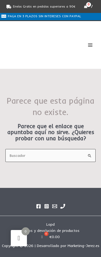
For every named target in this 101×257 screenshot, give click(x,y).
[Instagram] (46, 206)
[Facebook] (38, 206)
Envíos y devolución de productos (50, 230)
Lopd (50, 224)
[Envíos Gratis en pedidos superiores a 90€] (40, 6)
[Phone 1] (62, 206)
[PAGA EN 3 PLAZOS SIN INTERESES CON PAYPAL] (41, 16)
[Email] (54, 206)
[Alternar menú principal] (90, 44)
